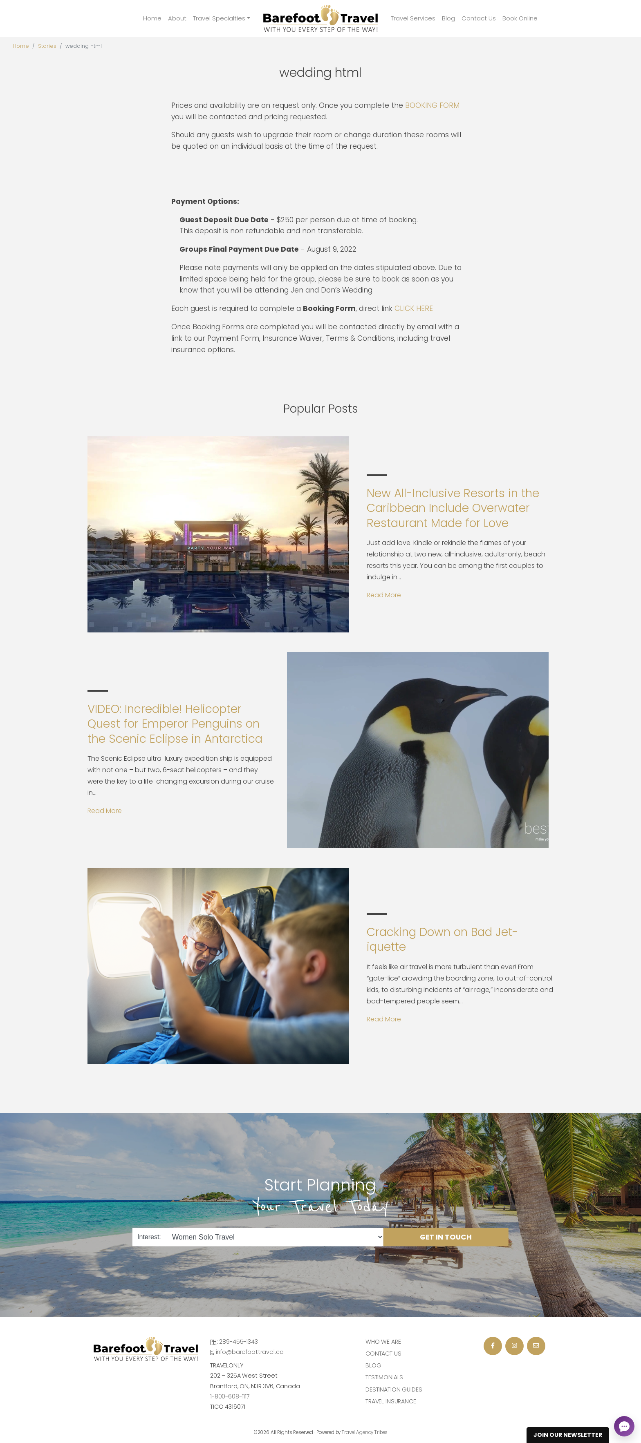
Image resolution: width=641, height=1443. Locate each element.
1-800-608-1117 (230, 1396)
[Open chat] (624, 1426)
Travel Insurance (390, 1401)
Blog (448, 18)
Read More (384, 595)
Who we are (383, 1342)
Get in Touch (446, 1237)
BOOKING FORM (432, 105)
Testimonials (384, 1377)
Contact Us (479, 18)
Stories (47, 45)
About (177, 18)
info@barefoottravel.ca (250, 1352)
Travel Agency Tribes (365, 1432)
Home (152, 18)
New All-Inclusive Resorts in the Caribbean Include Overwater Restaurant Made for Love (453, 508)
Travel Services (413, 18)
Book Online (520, 18)
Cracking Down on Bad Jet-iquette (442, 939)
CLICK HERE (413, 308)
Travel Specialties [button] (219, 18)
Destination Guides (393, 1389)
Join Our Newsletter (567, 1435)
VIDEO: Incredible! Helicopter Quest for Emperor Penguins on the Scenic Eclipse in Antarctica (174, 724)
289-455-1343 (238, 1342)
